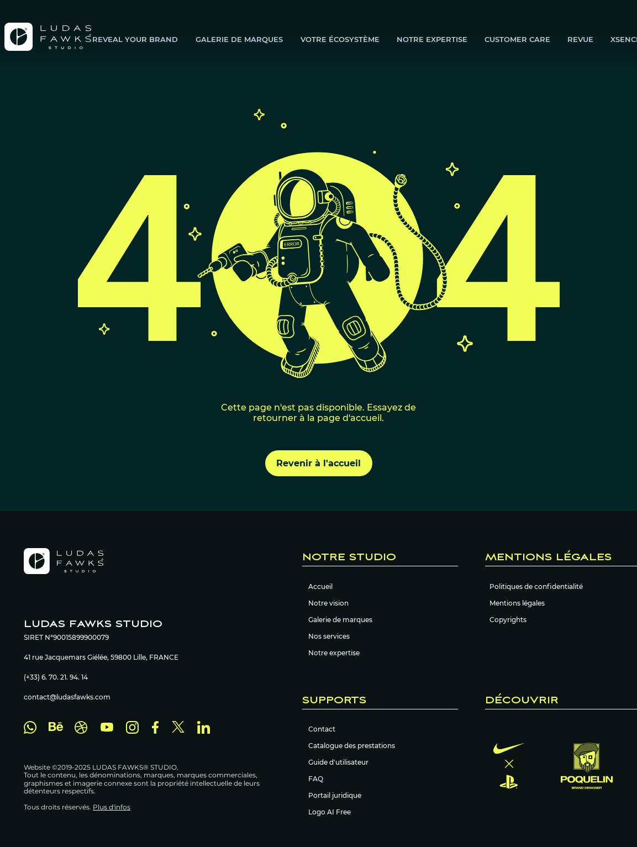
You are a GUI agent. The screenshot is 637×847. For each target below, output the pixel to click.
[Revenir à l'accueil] (318, 463)
